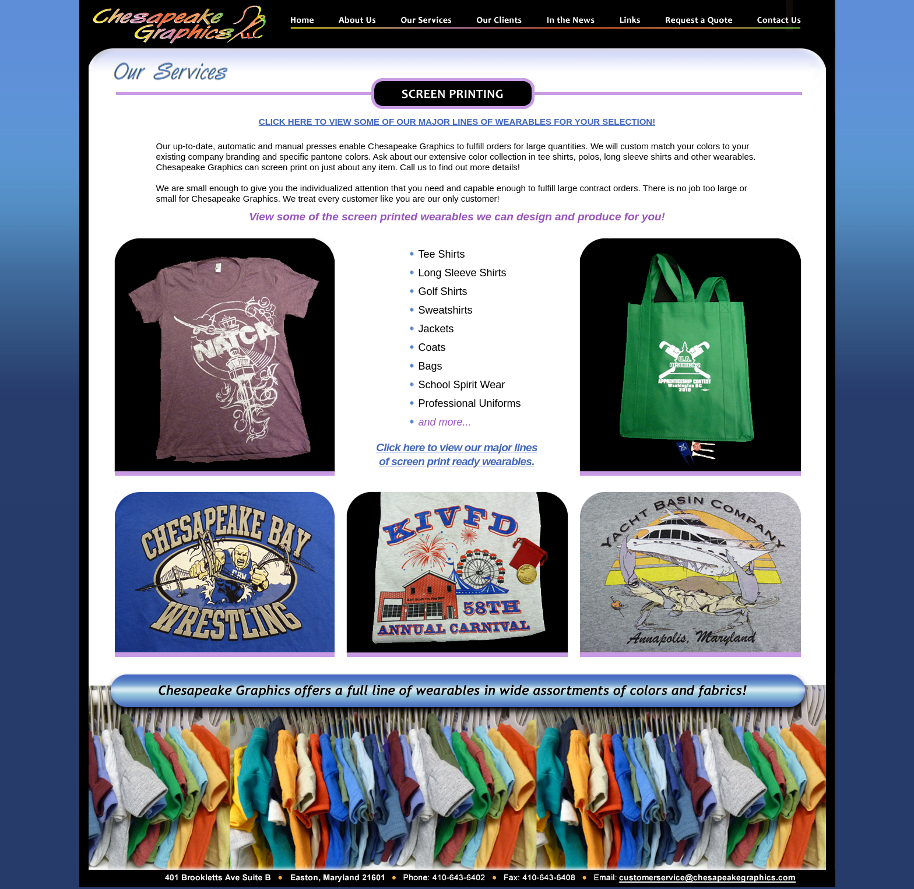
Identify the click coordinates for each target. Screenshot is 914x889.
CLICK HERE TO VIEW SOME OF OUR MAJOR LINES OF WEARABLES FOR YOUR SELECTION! (457, 122)
